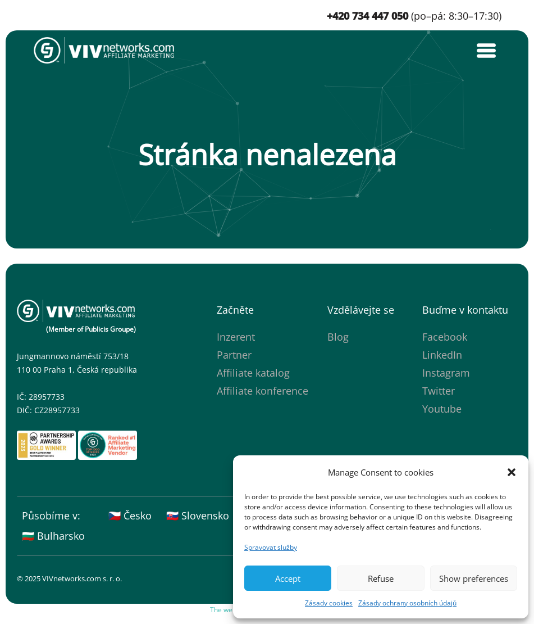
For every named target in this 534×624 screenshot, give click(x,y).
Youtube (442, 408)
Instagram (446, 372)
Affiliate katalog (253, 372)
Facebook (444, 336)
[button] (511, 472)
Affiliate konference (262, 390)
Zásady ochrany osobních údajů (407, 603)
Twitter (438, 390)
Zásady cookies (329, 603)
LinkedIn (442, 354)
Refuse (381, 578)
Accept (287, 578)
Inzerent (236, 336)
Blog (338, 336)
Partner (234, 354)
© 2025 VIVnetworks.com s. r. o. (69, 578)
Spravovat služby (270, 547)
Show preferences (473, 578)
